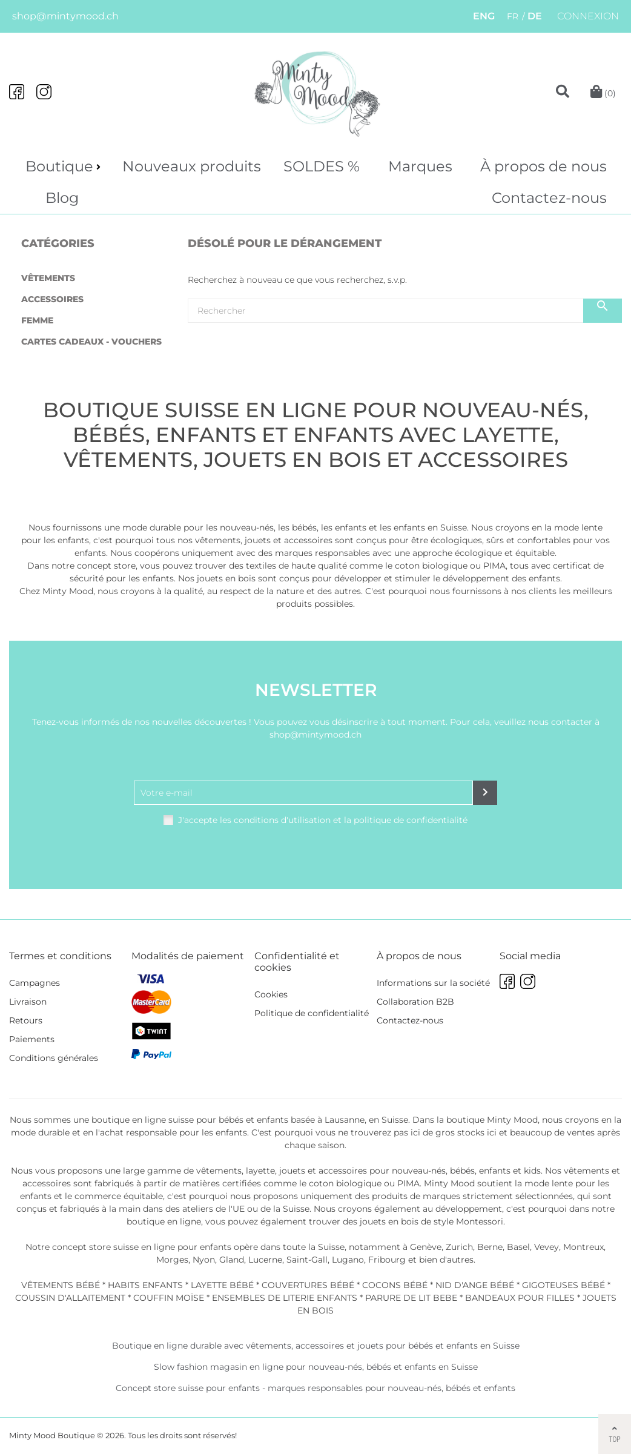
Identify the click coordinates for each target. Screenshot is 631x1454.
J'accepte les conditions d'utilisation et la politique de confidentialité (322, 820)
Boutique (59, 166)
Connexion (588, 16)
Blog (62, 198)
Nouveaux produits (191, 166)
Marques (420, 166)
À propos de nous (543, 166)
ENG (484, 16)
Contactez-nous (549, 198)
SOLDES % (321, 166)
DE (534, 16)
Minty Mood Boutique (52, 1435)
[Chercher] (405, 311)
